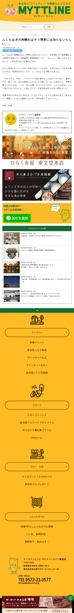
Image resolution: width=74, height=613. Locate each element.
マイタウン (37, 332)
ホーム (4, 35)
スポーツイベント (37, 415)
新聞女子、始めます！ (37, 541)
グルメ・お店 (37, 466)
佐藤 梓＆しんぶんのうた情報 (37, 526)
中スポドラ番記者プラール (37, 430)
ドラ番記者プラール (15, 35)
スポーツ (37, 405)
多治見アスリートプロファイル (37, 422)
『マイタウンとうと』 (48, 123)
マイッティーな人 (37, 357)
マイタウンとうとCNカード (37, 476)
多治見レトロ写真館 (37, 372)
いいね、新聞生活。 (37, 534)
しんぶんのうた (37, 516)
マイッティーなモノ (37, 365)
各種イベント (37, 342)
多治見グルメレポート (37, 484)
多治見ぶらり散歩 (37, 350)
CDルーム (37, 437)
